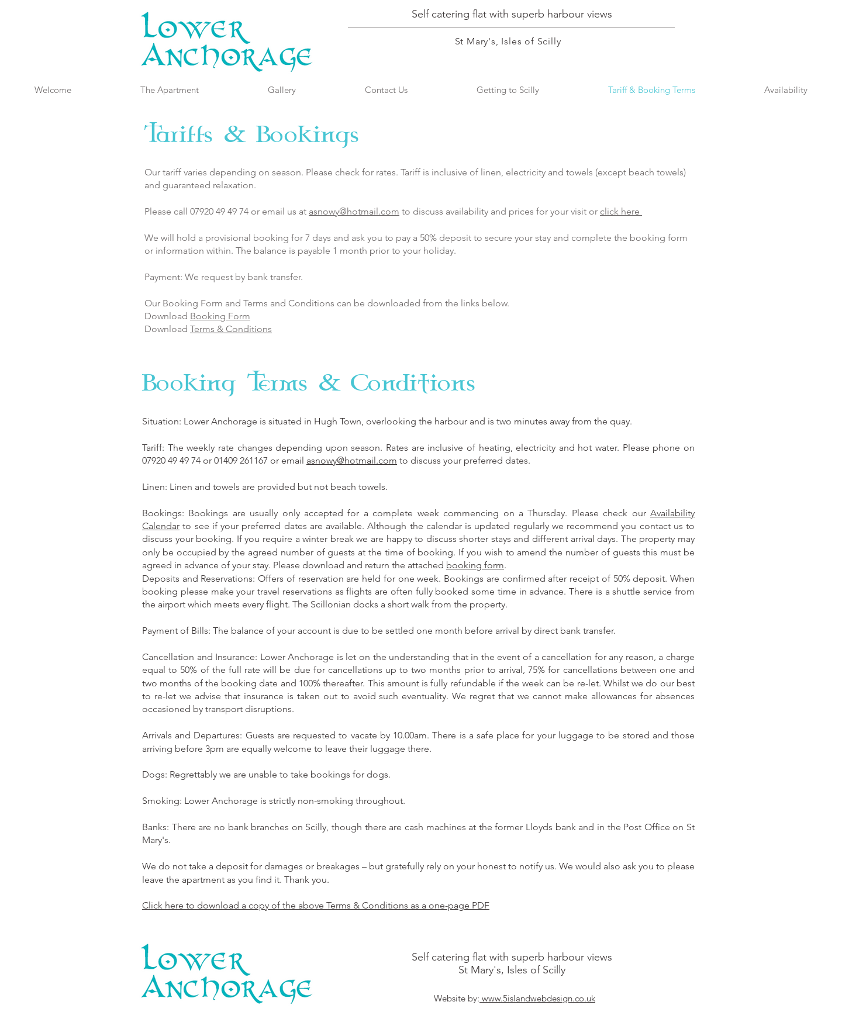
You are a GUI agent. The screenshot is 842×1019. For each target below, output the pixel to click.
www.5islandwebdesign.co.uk (537, 998)
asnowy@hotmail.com (354, 211)
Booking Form (220, 316)
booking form (475, 565)
